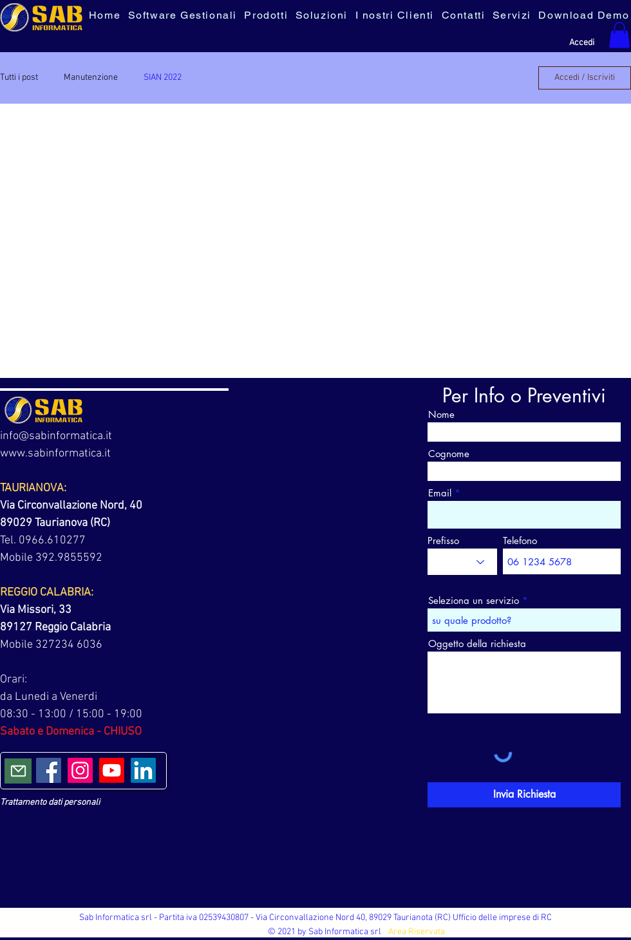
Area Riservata (416, 931)
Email (439, 493)
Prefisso (443, 540)
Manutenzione (91, 77)
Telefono (520, 540)
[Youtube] (111, 770)
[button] (619, 35)
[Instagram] (80, 770)
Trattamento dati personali (50, 802)
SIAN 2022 (163, 77)
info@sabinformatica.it (56, 436)
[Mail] (18, 771)
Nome (441, 414)
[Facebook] (48, 770)
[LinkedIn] (143, 770)
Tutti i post (19, 77)
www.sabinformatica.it (55, 453)
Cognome (448, 453)
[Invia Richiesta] (524, 794)
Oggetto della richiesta (477, 643)
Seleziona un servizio (473, 600)
